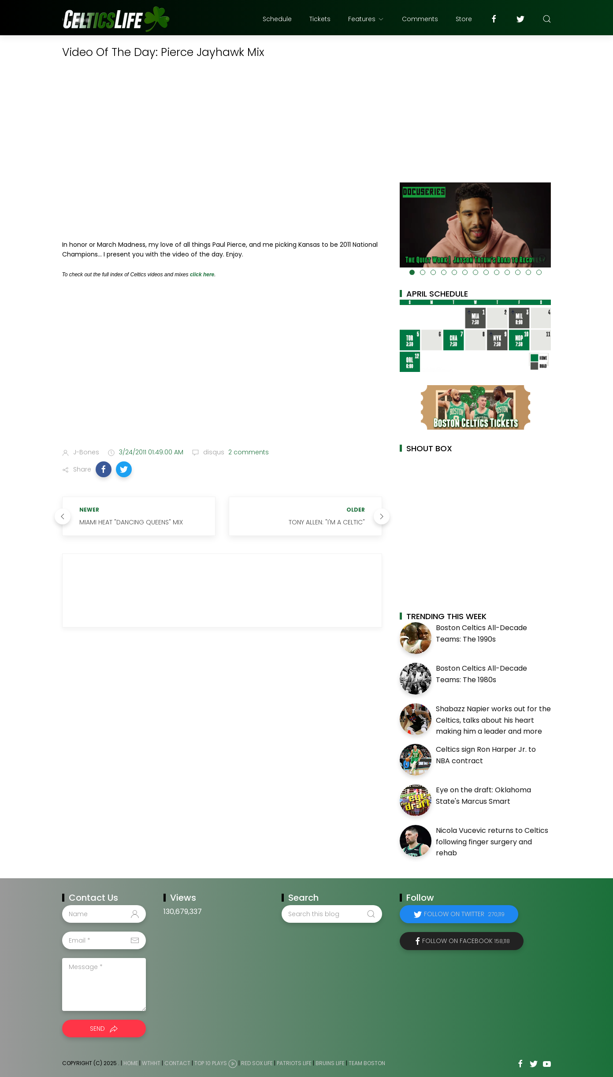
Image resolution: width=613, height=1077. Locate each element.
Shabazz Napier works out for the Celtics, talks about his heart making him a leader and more (493, 720)
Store (464, 19)
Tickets (320, 19)
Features (366, 19)
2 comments (248, 452)
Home (130, 1063)
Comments (420, 19)
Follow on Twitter (464, 914)
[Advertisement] (222, 372)
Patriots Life (294, 1063)
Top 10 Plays (210, 1063)
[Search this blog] (332, 914)
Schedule (277, 19)
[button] (103, 469)
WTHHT (151, 1063)
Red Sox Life (257, 1063)
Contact (177, 1063)
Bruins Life (330, 1063)
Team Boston (367, 1063)
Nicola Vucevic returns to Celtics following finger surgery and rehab (492, 841)
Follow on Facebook (466, 940)
